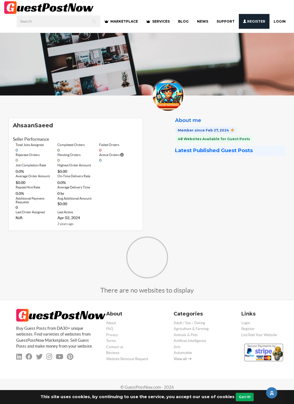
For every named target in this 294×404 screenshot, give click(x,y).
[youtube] (59, 356)
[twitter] (39, 356)
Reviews (113, 353)
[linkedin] (19, 356)
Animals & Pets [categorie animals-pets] (186, 335)
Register (254, 21)
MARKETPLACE (121, 21)
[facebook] (29, 356)
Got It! (245, 397)
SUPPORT (226, 21)
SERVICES (158, 21)
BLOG (183, 21)
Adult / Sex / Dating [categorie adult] (189, 323)
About (111, 323)
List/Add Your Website (259, 335)
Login (280, 21)
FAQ (109, 329)
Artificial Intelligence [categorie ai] (190, 341)
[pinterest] (70, 356)
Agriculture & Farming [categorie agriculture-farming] (191, 329)
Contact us (114, 347)
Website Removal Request (127, 359)
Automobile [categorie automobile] (183, 353)
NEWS (202, 21)
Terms (111, 341)
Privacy (112, 335)
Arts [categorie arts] (177, 347)
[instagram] (49, 356)
